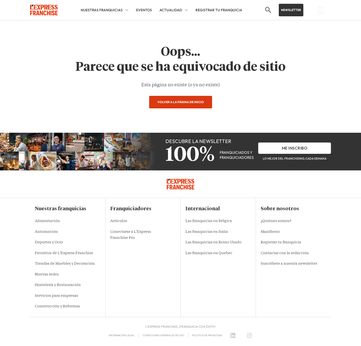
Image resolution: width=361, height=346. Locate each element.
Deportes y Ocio (49, 242)
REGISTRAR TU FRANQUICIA (219, 10)
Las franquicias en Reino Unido (213, 242)
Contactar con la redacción (285, 253)
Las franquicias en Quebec (209, 253)
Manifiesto (270, 232)
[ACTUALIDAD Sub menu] (186, 10)
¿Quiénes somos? (276, 221)
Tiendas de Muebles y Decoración (65, 264)
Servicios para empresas (56, 296)
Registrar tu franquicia (281, 242)
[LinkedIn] (233, 335)
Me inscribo (295, 148)
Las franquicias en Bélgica (209, 221)
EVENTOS (144, 10)
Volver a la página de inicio (180, 102)
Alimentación (47, 221)
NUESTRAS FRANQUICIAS (102, 10)
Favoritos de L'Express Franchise (64, 253)
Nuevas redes (47, 274)
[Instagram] (249, 335)
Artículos (118, 221)
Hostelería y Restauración (58, 285)
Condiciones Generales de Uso (163, 335)
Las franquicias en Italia (207, 232)
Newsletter (291, 10)
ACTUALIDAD (170, 10)
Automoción (46, 232)
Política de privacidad (207, 335)
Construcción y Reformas (57, 306)
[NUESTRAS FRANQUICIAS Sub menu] (127, 10)
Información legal (122, 335)
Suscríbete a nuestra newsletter (289, 264)
